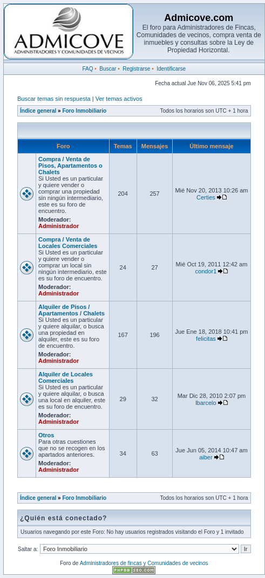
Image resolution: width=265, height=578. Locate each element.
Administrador (58, 226)
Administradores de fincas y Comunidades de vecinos (144, 563)
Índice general (38, 111)
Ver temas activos (119, 98)
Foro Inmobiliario (84, 111)
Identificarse (171, 69)
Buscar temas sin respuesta (54, 98)
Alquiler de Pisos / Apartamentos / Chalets (71, 310)
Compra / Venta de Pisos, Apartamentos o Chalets (70, 165)
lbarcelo (205, 403)
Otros (46, 435)
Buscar (107, 69)
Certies (205, 197)
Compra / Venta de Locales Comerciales (67, 242)
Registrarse (136, 69)
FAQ (87, 69)
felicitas (206, 338)
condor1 (206, 271)
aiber (205, 457)
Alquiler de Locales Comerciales (65, 377)
